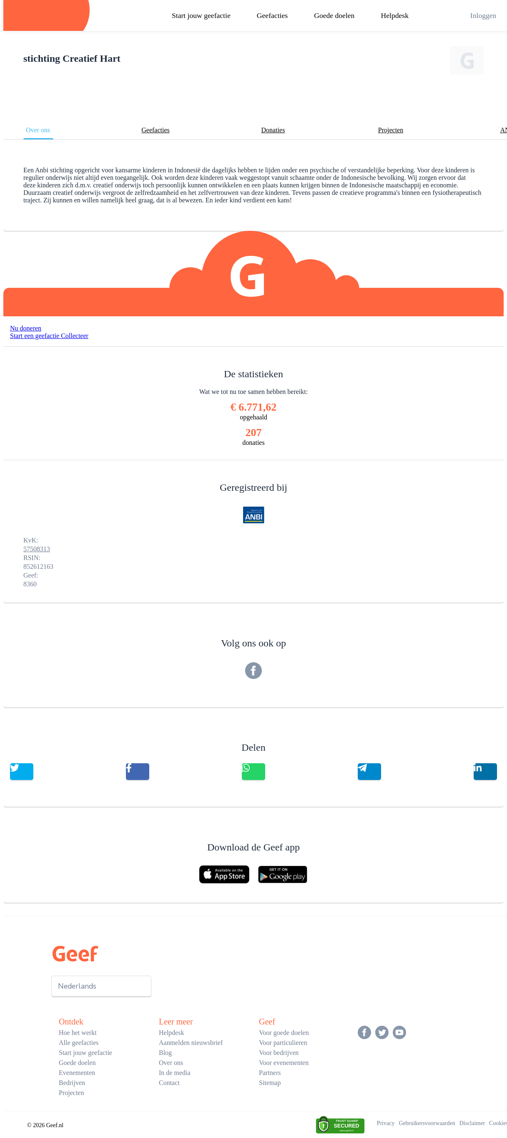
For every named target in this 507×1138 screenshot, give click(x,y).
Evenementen (77, 1072)
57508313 (36, 549)
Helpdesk (395, 15)
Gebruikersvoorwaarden (427, 1123)
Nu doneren (25, 328)
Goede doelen (334, 15)
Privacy (386, 1123)
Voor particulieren (283, 1042)
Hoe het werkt (78, 1032)
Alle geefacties (79, 1042)
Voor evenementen (284, 1062)
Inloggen (483, 15)
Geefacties (272, 15)
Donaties (273, 130)
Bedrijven (72, 1082)
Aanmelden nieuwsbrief (191, 1042)
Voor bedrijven (279, 1052)
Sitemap (270, 1082)
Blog (165, 1052)
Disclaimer (472, 1123)
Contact (169, 1082)
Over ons (38, 130)
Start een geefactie (35, 335)
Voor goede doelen (284, 1032)
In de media (175, 1072)
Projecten (390, 130)
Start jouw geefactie (201, 15)
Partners (270, 1072)
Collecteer (74, 335)
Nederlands (77, 986)
